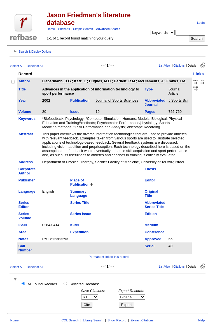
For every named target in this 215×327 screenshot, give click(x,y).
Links (198, 74)
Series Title (79, 202)
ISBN (74, 225)
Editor (150, 180)
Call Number (25, 248)
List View (164, 65)
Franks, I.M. (176, 81)
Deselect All (35, 65)
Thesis (150, 169)
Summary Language (78, 193)
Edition (151, 214)
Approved (153, 239)
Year (22, 100)
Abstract (25, 134)
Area (22, 232)
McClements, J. (151, 81)
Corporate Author (27, 171)
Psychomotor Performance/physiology (127, 123)
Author (24, 81)
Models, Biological (152, 118)
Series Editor (23, 204)
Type (149, 89)
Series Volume (24, 216)
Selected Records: (84, 284)
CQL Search (70, 320)
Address (25, 162)
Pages (150, 111)
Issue (75, 111)
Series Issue (80, 214)
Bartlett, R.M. (125, 81)
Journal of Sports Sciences (116, 100)
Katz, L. (80, 81)
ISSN (22, 225)
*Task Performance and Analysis (99, 127)
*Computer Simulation (103, 118)
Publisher (26, 180)
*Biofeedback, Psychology (63, 118)
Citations (178, 65)
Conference (154, 232)
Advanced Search (108, 29)
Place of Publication (80, 182)
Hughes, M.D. (100, 81)
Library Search (93, 320)
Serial (150, 246)
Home (51, 29)
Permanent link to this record (108, 256)
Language (26, 191)
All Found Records (42, 284)
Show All (64, 29)
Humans (129, 118)
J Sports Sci (178, 100)
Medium (151, 225)
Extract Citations (142, 320)
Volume (24, 111)
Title (22, 89)
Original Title (151, 193)
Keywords (27, 118)
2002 (46, 100)
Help (201, 320)
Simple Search (83, 29)
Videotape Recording (143, 127)
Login (201, 22)
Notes (23, 239)
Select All (16, 65)
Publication (80, 100)
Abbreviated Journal (155, 102)
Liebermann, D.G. (57, 81)
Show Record (117, 320)
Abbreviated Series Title (155, 204)
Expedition (79, 232)
